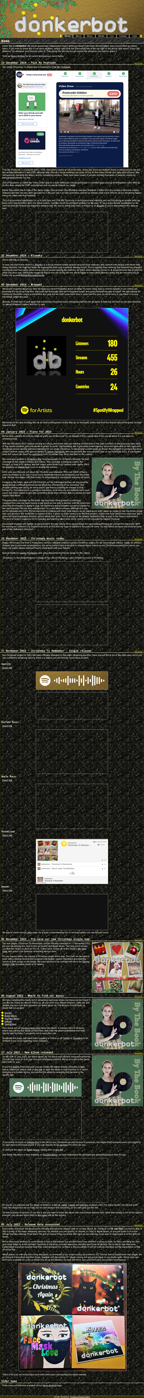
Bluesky (101, 205)
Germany (84, 1205)
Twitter (66, 1038)
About (78, 36)
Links (134, 36)
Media (101, 36)
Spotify (8, 1013)
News (67, 36)
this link (38, 1069)
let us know (62, 1145)
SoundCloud (10, 1024)
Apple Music (10, 1016)
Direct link (7, 668)
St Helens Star (34, 459)
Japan (64, 1205)
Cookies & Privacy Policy (80, 1397)
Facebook (78, 1038)
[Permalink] (138, 64)
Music (90, 36)
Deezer (8, 1021)
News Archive (18, 56)
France (71, 1205)
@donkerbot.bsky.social (32, 275)
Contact (123, 36)
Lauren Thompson (56, 451)
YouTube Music (11, 1018)
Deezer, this (33, 1142)
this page (42, 1215)
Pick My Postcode (61, 67)
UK (58, 1205)
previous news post (31, 1028)
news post (37, 454)
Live (112, 36)
